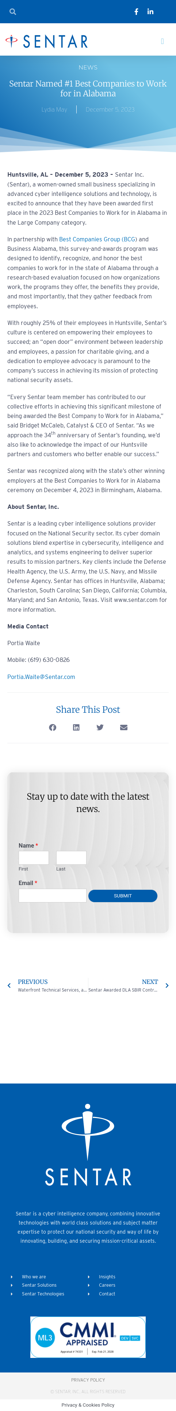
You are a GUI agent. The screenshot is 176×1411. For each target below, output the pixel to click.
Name (28, 845)
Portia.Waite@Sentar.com (41, 676)
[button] (162, 41)
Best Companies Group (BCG (97, 239)
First (23, 869)
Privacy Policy (88, 1380)
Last (60, 869)
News (88, 67)
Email (28, 883)
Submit (123, 896)
